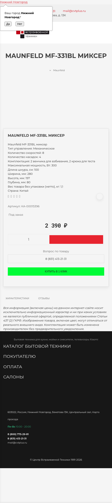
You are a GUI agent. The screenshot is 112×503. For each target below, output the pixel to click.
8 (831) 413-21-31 (56, 258)
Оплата (13, 366)
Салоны (14, 376)
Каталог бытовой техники (37, 346)
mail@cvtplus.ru (74, 11)
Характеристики (17, 298)
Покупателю (20, 356)
